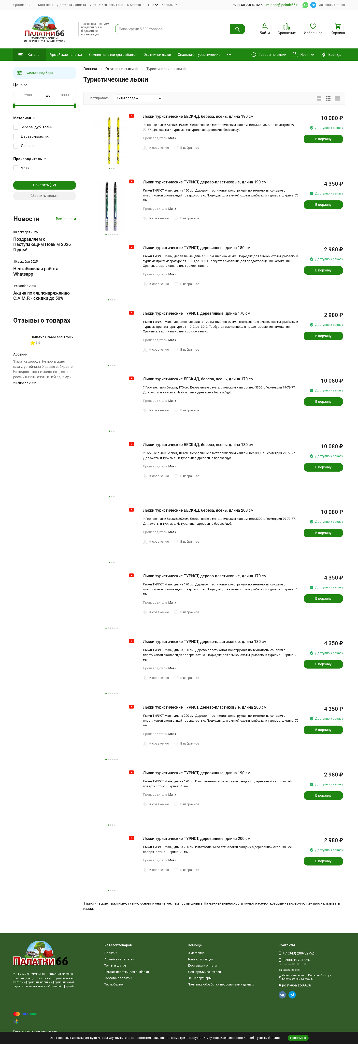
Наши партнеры (200, 978)
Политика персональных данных (35, 1031)
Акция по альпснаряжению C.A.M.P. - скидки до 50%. (41, 295)
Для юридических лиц (204, 972)
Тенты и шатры (115, 965)
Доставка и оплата (71, 5)
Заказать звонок (332, 5)
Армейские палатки (66, 55)
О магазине (196, 953)
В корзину (323, 139)
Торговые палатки (118, 978)
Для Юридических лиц (106, 5)
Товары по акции (200, 959)
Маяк (25, 168)
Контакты (45, 5)
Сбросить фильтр (44, 196)
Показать (41, 185)
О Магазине (135, 5)
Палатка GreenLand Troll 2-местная (59, 337)
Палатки (110, 953)
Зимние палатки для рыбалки (113, 55)
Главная (90, 69)
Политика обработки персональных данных (221, 984)
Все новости (66, 219)
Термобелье (113, 984)
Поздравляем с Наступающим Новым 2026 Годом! (42, 244)
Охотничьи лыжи (157, 55)
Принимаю (298, 1038)
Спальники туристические (199, 55)
